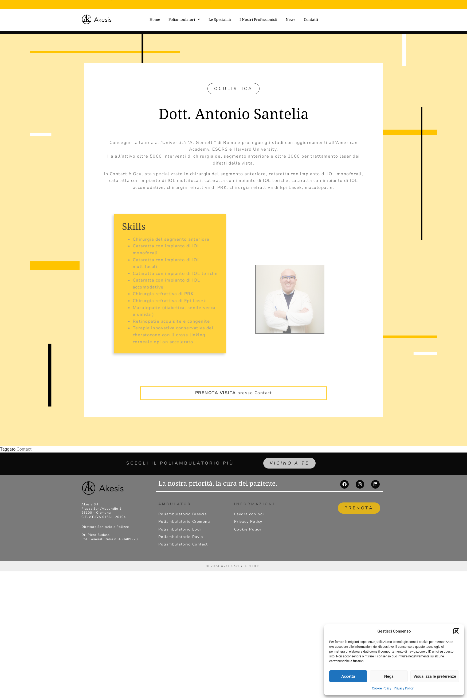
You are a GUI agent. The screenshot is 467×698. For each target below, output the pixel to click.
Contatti (311, 19)
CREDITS (253, 566)
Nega (389, 676)
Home (155, 19)
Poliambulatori (184, 19)
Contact (24, 449)
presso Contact (233, 384)
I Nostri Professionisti (258, 19)
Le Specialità (220, 19)
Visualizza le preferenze (434, 676)
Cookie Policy (381, 688)
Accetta (348, 676)
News (290, 19)
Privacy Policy (404, 688)
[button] (456, 631)
